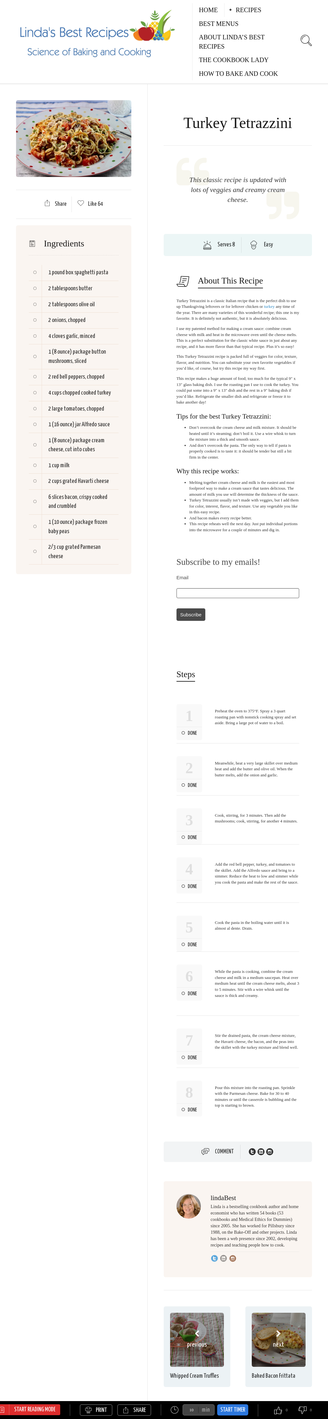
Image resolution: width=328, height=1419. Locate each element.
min (206, 1410)
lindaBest (223, 1198)
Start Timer (232, 1410)
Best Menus (219, 23)
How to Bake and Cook (238, 73)
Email (182, 577)
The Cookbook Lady (234, 59)
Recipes (248, 9)
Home (208, 9)
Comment (224, 1152)
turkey (269, 306)
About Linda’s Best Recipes (232, 42)
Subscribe (190, 614)
